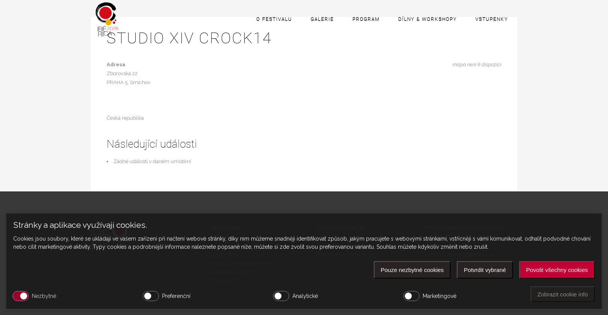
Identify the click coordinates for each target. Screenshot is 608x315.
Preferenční (176, 296)
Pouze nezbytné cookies (412, 270)
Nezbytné (44, 296)
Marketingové (439, 296)
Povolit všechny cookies (557, 270)
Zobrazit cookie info (562, 294)
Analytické (305, 296)
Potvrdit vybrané (485, 270)
